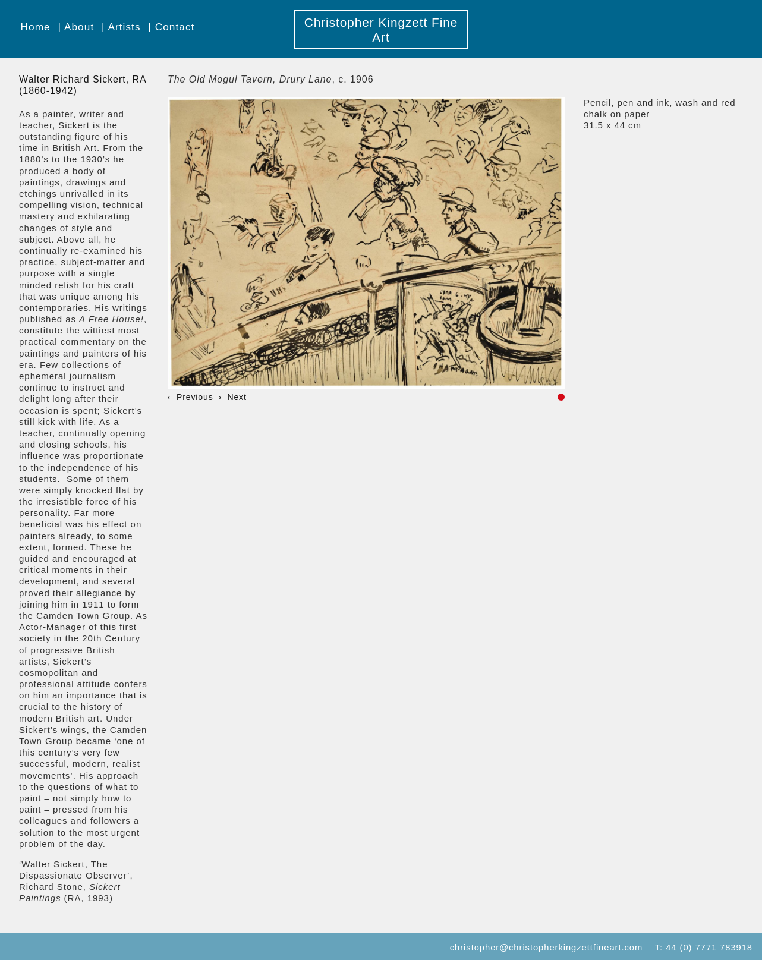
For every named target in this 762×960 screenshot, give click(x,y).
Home (36, 27)
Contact (175, 27)
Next (236, 397)
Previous (195, 397)
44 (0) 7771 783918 (709, 947)
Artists (124, 27)
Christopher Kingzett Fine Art (381, 29)
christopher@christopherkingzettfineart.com (546, 947)
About (79, 27)
